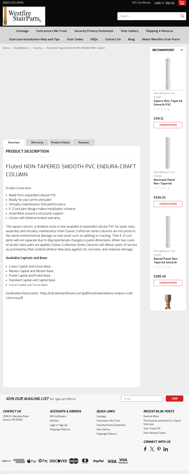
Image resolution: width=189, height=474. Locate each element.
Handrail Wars (151, 416)
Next (181, 49)
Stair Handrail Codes (154, 432)
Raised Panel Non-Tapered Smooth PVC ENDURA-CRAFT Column (168, 261)
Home (6, 48)
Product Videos (60, 142)
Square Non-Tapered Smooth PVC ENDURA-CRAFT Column (168, 103)
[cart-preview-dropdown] (181, 2)
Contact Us (113, 39)
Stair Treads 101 (151, 428)
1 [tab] (166, 308)
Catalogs (22, 31)
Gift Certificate (141, 3)
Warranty (37, 142)
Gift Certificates (58, 416)
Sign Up (170, 3)
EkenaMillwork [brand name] (162, 93)
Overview (14, 142)
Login (157, 3)
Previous (177, 49)
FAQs (94, 39)
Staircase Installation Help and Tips (34, 39)
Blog (131, 39)
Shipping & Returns (159, 31)
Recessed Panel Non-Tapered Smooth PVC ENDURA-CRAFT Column (164, 182)
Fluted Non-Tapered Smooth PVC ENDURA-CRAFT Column (76, 48)
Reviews (84, 142)
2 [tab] (170, 308)
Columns (37, 48)
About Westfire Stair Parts (161, 39)
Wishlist (54, 420)
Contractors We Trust (51, 31)
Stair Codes (75, 39)
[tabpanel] (168, 93)
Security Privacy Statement (93, 31)
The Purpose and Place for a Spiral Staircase (162, 422)
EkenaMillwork (21, 48)
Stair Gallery (130, 31)
